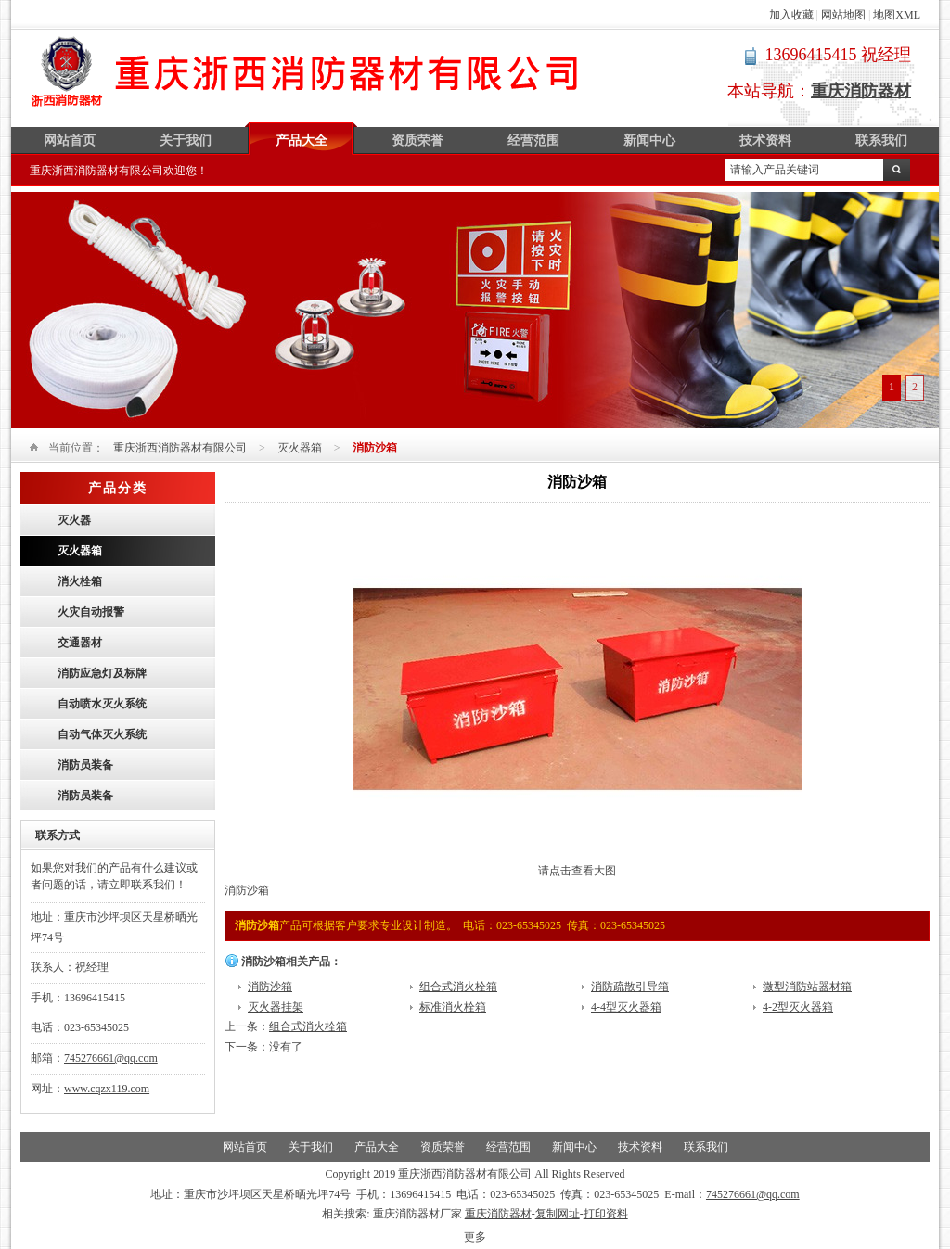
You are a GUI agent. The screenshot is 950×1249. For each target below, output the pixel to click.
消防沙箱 (270, 986)
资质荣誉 (417, 140)
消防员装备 (85, 764)
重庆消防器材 (498, 1213)
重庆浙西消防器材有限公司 (305, 71)
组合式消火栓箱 (458, 986)
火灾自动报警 (91, 611)
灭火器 (74, 520)
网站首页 (70, 140)
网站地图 (843, 14)
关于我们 (186, 140)
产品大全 (301, 140)
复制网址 (557, 1213)
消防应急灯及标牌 (102, 673)
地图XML (896, 14)
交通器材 (80, 642)
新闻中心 (649, 140)
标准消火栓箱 (452, 1006)
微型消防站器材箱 (807, 986)
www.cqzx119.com (106, 1088)
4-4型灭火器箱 (626, 1006)
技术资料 (765, 140)
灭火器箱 (299, 447)
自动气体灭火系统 (102, 734)
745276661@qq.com (111, 1057)
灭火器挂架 (275, 1006)
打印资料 (606, 1213)
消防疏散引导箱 (630, 986)
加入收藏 (791, 14)
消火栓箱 (80, 581)
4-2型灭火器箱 (798, 1006)
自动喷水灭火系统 (102, 703)
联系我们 (881, 140)
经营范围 (533, 140)
